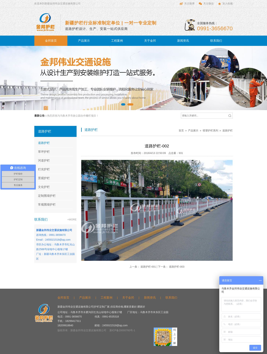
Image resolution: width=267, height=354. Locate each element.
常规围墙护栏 (47, 204)
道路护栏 (44, 142)
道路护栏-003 (176, 266)
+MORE (72, 219)
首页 (181, 130)
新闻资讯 (183, 40)
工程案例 (117, 40)
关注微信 (206, 3)
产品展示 (84, 40)
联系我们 (216, 40)
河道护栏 (44, 160)
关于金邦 (150, 40)
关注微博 (186, 3)
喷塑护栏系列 (210, 130)
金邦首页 (51, 40)
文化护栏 (44, 186)
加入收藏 (225, 3)
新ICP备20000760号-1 (122, 330)
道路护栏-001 (148, 266)
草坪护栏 (44, 151)
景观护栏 (44, 178)
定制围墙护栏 (47, 195)
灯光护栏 (44, 169)
